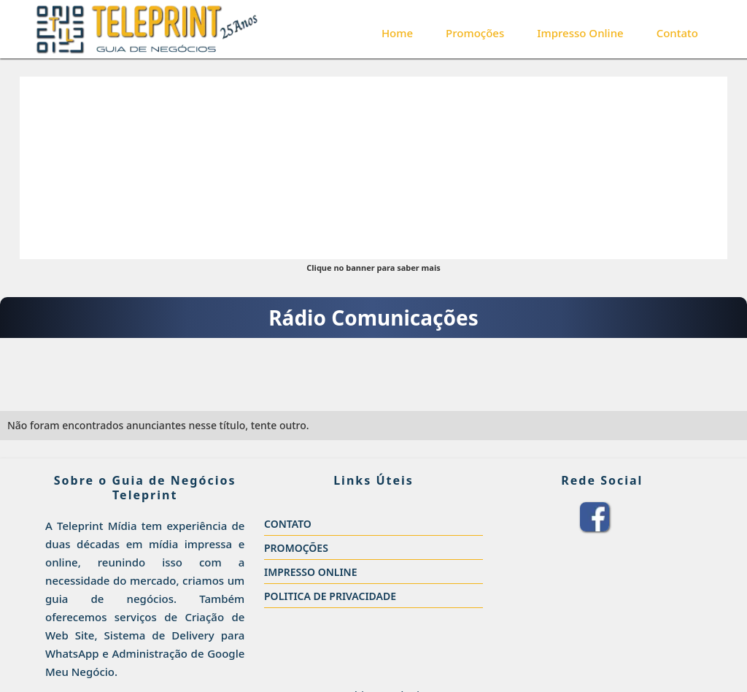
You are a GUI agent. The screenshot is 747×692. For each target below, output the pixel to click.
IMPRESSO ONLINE (310, 572)
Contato (677, 33)
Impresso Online (580, 33)
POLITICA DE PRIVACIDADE (330, 596)
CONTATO (287, 524)
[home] (147, 29)
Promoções (475, 33)
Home (397, 33)
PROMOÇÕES (296, 548)
